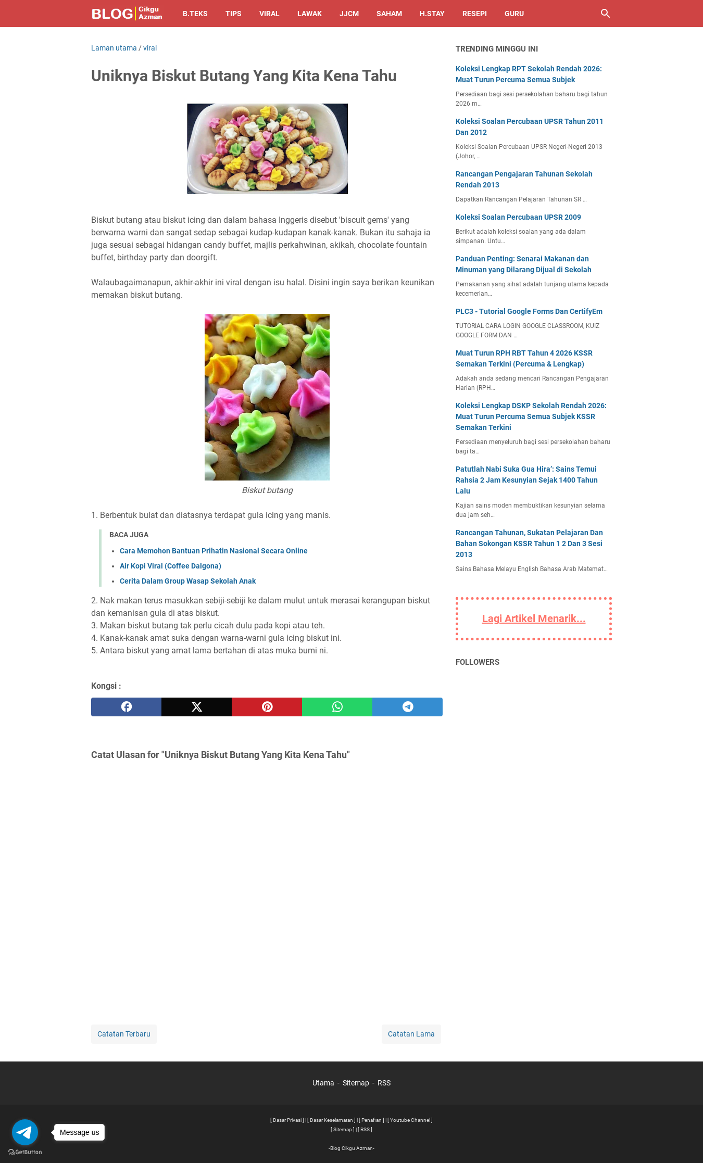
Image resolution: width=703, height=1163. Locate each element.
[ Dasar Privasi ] (287, 1120)
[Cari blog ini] (605, 13)
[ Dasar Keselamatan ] (331, 1120)
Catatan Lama (411, 1034)
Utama (323, 1083)
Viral (269, 13)
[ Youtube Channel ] (410, 1120)
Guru (514, 13)
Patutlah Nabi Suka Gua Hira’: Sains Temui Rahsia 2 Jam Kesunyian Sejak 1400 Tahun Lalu (527, 480)
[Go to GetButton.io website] (25, 1152)
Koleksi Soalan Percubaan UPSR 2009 (518, 217)
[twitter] (196, 707)
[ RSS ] (365, 1129)
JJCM (349, 13)
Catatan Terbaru (123, 1034)
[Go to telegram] (25, 1132)
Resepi (474, 13)
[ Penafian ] (371, 1120)
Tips (233, 13)
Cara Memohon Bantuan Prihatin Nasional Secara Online (214, 551)
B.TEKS (195, 13)
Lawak (309, 13)
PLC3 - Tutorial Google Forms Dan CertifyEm (529, 311)
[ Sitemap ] (343, 1129)
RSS (384, 1083)
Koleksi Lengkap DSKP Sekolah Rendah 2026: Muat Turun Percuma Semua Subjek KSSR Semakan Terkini (531, 416)
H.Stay (432, 13)
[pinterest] (267, 707)
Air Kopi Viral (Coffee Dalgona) (170, 566)
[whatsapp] (337, 707)
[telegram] (407, 707)
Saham (389, 13)
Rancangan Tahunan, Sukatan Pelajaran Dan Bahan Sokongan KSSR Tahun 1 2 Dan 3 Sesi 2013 (529, 543)
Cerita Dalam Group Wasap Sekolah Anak (188, 581)
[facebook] (126, 707)
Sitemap (356, 1083)
